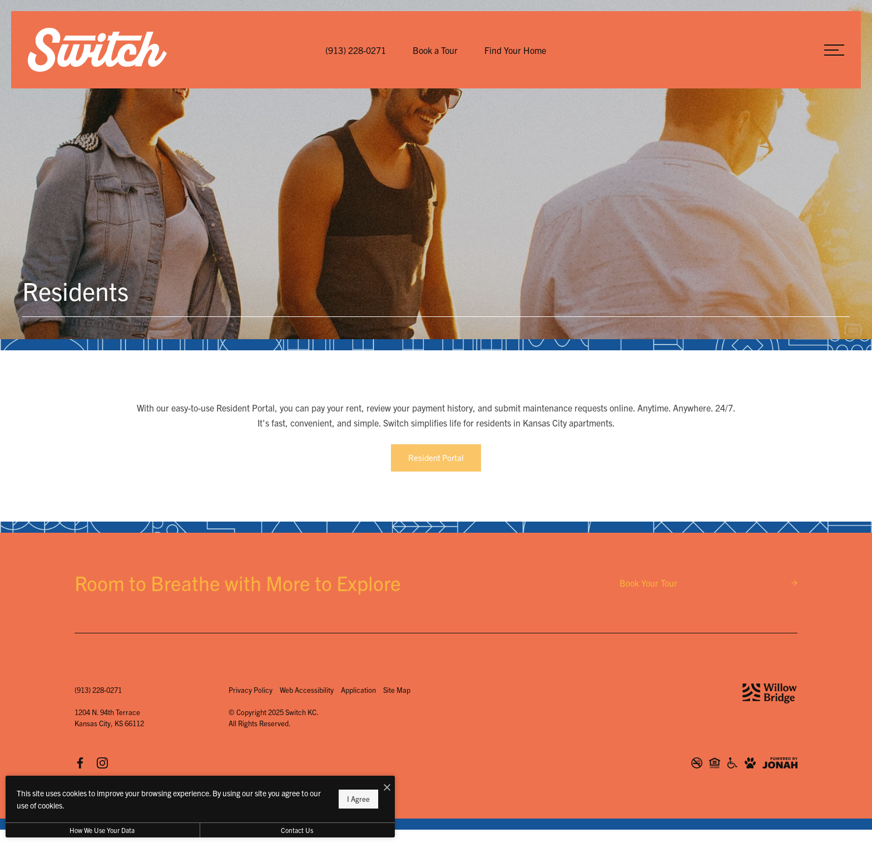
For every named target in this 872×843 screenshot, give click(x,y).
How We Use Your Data (102, 830)
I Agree (358, 799)
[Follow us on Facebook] (80, 763)
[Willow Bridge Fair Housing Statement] (714, 762)
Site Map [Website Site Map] (396, 690)
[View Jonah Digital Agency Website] (779, 762)
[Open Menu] (834, 50)
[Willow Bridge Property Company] (769, 693)
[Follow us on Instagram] (102, 763)
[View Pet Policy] (750, 762)
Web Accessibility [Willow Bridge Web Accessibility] (307, 690)
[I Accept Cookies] (387, 787)
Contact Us (297, 830)
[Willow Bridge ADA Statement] (732, 762)
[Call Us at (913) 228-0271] (355, 50)
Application (358, 690)
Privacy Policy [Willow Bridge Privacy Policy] (250, 690)
